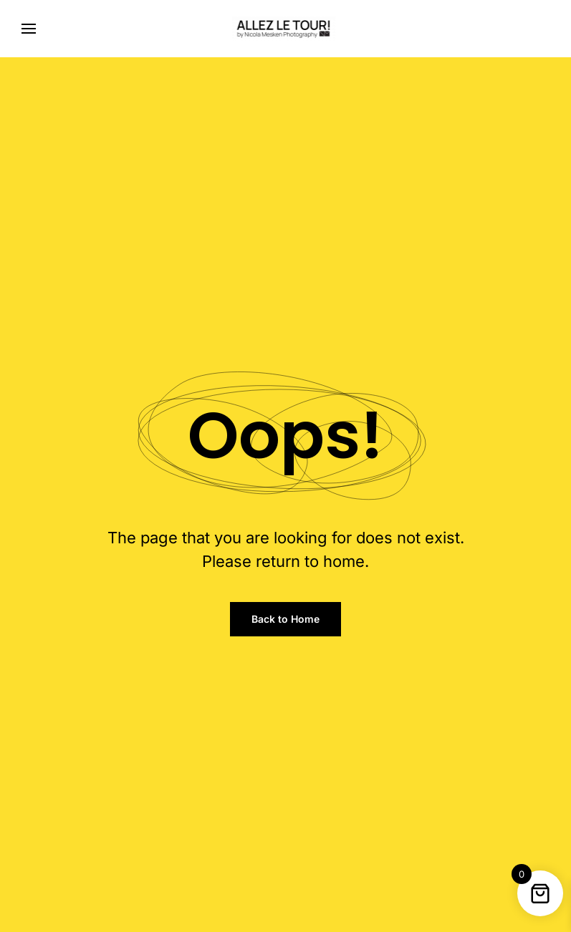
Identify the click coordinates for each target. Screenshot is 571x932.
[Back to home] (285, 28)
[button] (28, 28)
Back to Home (285, 619)
